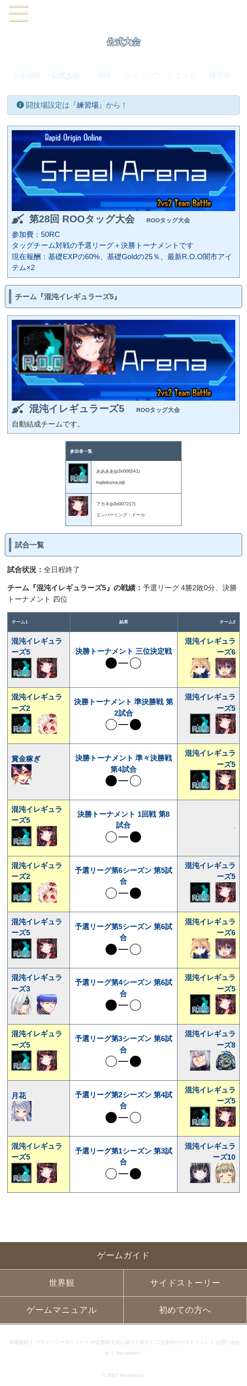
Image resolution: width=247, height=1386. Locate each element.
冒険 (104, 75)
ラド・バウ (143, 75)
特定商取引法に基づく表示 (120, 1342)
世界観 (61, 1283)
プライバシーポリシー (60, 1342)
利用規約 (19, 1342)
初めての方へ (185, 1310)
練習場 (220, 75)
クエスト (181, 75)
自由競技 (27, 75)
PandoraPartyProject (123, 13)
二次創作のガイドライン (182, 1342)
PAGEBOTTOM (232, 1370)
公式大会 (65, 75)
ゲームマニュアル (61, 1310)
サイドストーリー (185, 1283)
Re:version (128, 1353)
